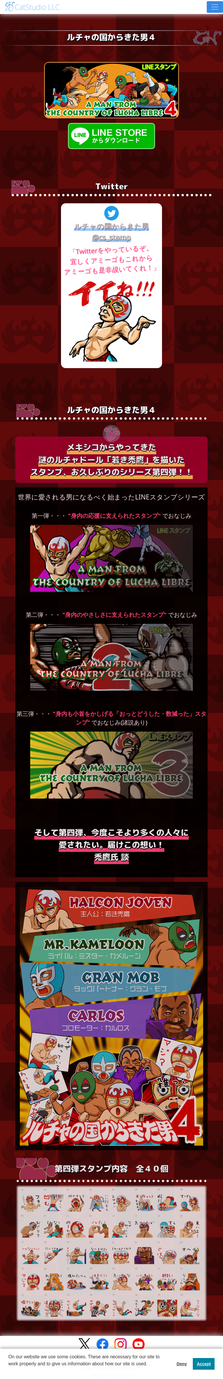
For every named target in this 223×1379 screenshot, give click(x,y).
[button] (9, 1371)
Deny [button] (182, 1364)
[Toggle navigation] (215, 7)
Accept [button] (204, 1364)
